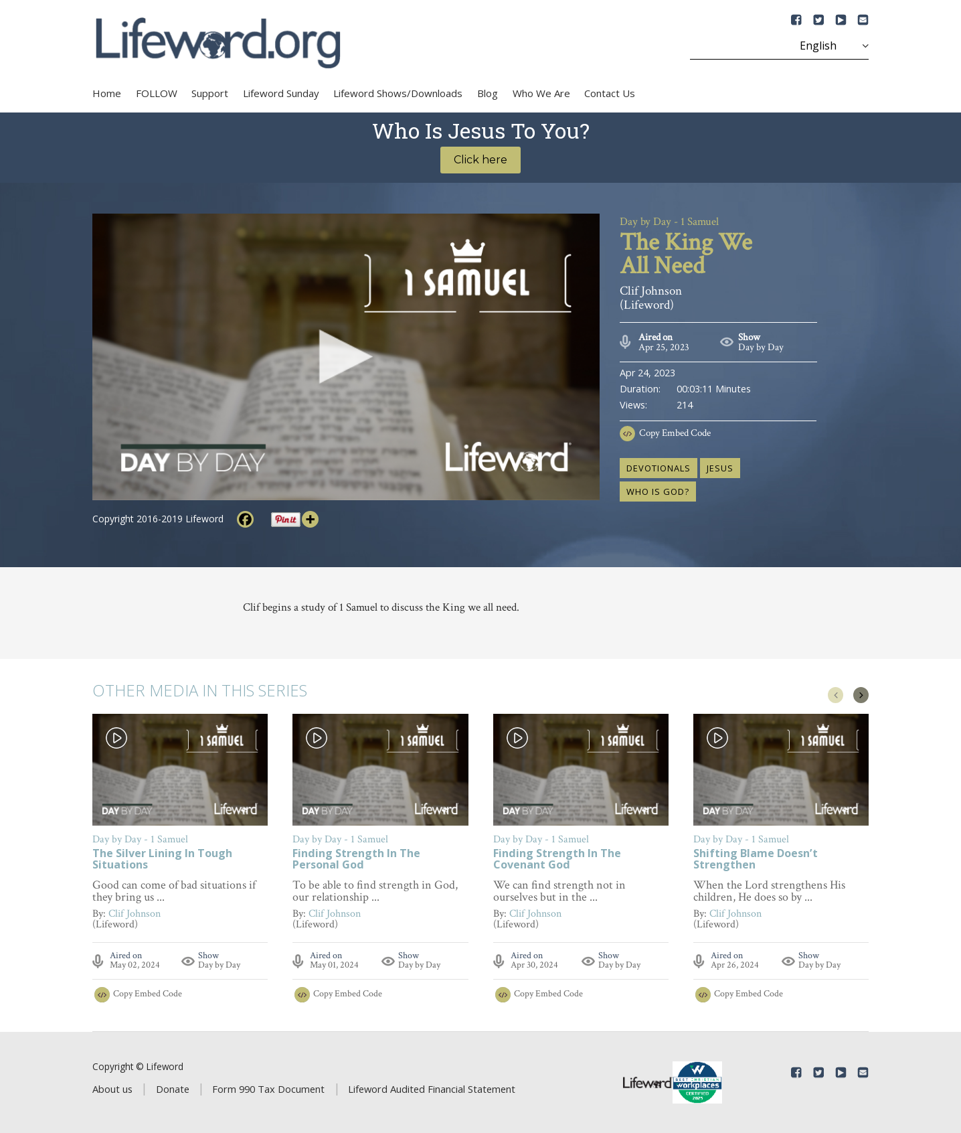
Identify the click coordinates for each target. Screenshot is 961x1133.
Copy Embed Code (675, 433)
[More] (310, 519)
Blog (487, 93)
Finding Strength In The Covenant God (557, 860)
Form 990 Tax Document (268, 1089)
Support (209, 93)
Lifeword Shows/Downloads (397, 93)
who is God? (657, 491)
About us (112, 1089)
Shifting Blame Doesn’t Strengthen (755, 860)
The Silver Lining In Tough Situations (162, 860)
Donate (172, 1089)
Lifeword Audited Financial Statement (431, 1089)
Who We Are (541, 93)
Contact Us (609, 93)
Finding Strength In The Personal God (356, 860)
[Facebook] (245, 519)
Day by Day (761, 347)
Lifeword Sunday (281, 93)
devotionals (658, 468)
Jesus (720, 468)
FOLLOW (156, 93)
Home (106, 93)
